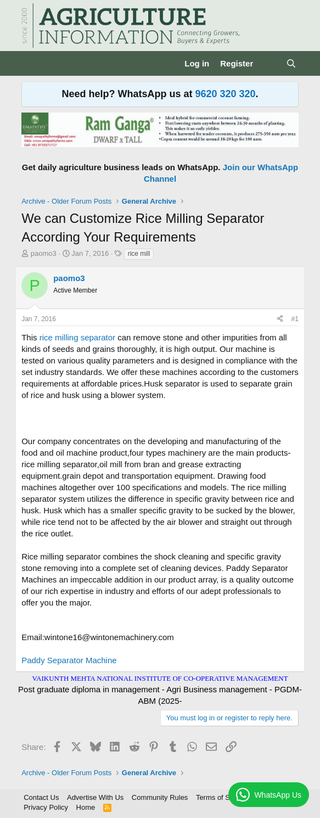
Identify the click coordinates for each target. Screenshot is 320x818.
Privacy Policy (46, 807)
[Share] (280, 319)
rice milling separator (77, 337)
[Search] (291, 63)
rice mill (139, 253)
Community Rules (160, 797)
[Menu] (31, 64)
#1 (294, 319)
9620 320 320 (225, 93)
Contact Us (41, 797)
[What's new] (269, 63)
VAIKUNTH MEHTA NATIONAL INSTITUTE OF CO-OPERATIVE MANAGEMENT (160, 678)
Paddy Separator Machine (68, 660)
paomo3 (44, 253)
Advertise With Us (95, 797)
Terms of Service (222, 797)
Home (86, 807)
